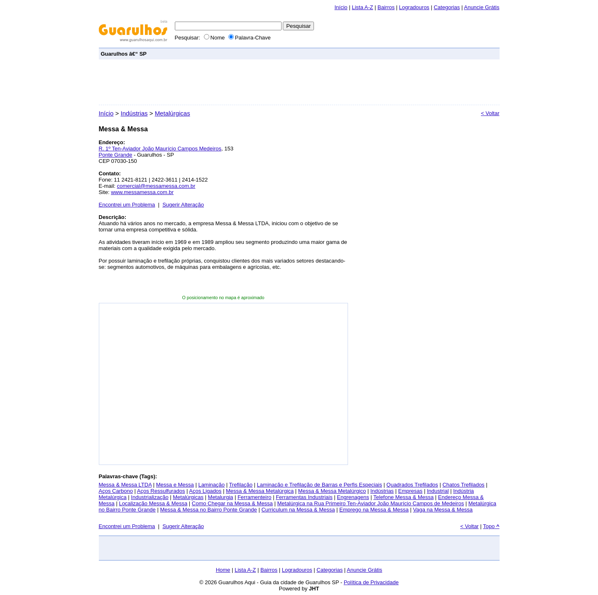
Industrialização (149, 497)
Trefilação (240, 485)
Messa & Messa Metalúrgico (332, 491)
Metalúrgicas (172, 113)
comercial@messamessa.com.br (156, 186)
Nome (215, 37)
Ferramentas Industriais (304, 497)
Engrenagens (353, 497)
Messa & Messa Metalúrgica (260, 491)
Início (340, 7)
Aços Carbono (116, 491)
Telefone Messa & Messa (403, 497)
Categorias (447, 7)
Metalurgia (220, 497)
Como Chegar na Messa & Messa (232, 503)
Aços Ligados (205, 491)
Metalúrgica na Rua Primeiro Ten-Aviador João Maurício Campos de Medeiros (370, 503)
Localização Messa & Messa (153, 503)
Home (223, 570)
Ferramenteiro (255, 497)
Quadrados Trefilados (412, 485)
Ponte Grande (115, 155)
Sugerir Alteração (183, 205)
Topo (491, 526)
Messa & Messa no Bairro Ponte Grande (208, 509)
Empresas (410, 491)
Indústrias (133, 113)
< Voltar (490, 113)
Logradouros (414, 7)
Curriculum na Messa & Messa (298, 509)
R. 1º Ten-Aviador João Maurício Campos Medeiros (160, 148)
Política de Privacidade (371, 582)
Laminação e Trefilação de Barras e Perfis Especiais (319, 485)
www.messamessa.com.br (142, 192)
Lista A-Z (362, 7)
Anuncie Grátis (364, 570)
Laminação (211, 485)
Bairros (386, 7)
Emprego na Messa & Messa (374, 509)
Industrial (438, 491)
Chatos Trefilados (463, 485)
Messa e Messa (175, 485)
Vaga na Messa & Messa (443, 509)
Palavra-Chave (249, 37)
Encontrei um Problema (127, 205)
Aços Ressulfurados (161, 491)
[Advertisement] (346, 53)
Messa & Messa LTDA (125, 485)
